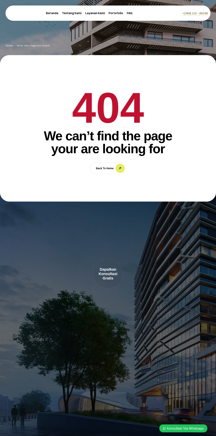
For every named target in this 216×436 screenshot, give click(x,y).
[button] (195, 13)
